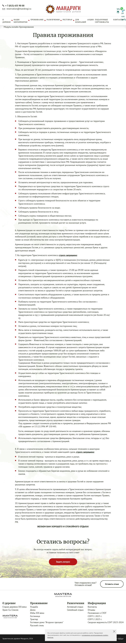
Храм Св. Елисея (10, 609)
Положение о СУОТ (97, 613)
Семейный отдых (75, 609)
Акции (90, 19)
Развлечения (53, 19)
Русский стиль (37, 625)
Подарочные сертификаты (102, 20)
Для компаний (80, 20)
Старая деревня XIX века (14, 606)
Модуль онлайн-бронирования (19, 26)
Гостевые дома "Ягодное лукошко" (46, 622)
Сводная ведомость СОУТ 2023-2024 (106, 622)
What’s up (118, 9)
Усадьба (34, 606)
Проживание (37, 19)
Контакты (118, 19)
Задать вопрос (63, 561)
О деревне (6, 20)
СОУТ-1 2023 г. (95, 616)
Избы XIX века (37, 613)
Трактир (34, 619)
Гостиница (35, 616)
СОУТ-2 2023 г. (95, 619)
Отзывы (91, 609)
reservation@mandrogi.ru (19, 9)
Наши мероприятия (20, 20)
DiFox (120, 638)
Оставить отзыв (112, 584)
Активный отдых (75, 606)
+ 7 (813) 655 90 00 (14, 6)
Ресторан (67, 19)
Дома (32, 609)
